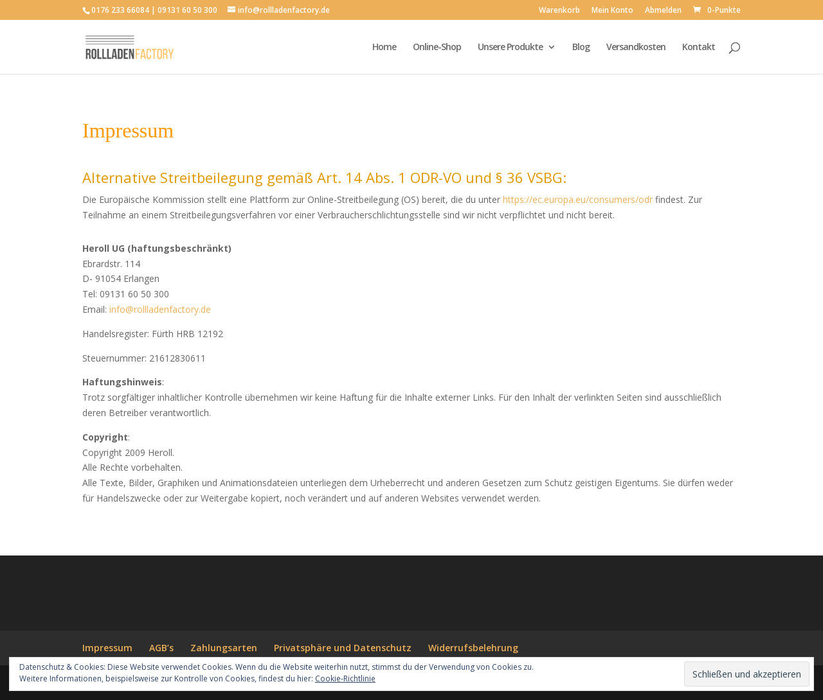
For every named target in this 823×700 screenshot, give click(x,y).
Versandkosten (635, 47)
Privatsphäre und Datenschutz (343, 648)
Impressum (107, 648)
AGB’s (161, 648)
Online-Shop (437, 47)
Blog (581, 47)
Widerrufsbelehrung (473, 648)
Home (384, 47)
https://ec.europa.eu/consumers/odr (578, 199)
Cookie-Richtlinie (345, 678)
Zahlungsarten (223, 648)
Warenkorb (559, 10)
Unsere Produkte (510, 47)
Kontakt (698, 47)
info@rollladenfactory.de (160, 309)
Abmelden (663, 10)
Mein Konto (612, 10)
